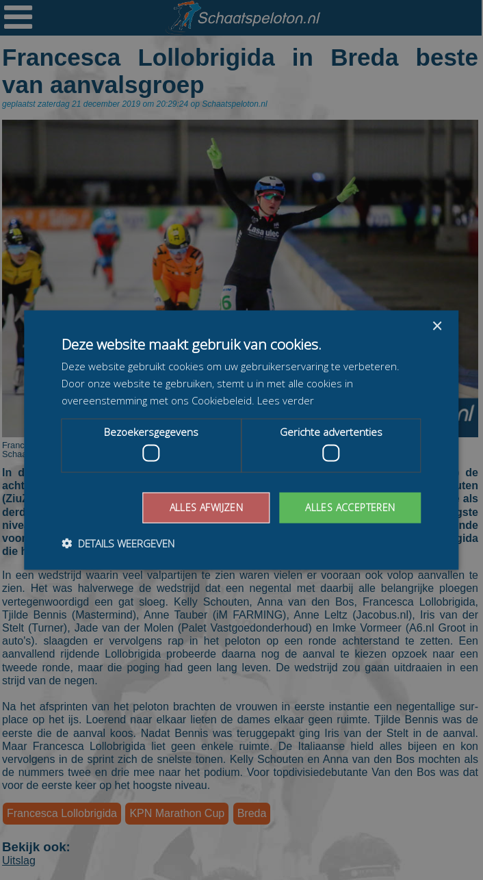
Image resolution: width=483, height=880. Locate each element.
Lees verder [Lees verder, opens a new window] (285, 399)
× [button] (437, 327)
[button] (118, 542)
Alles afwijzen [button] (207, 507)
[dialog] (241, 440)
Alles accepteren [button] (350, 507)
